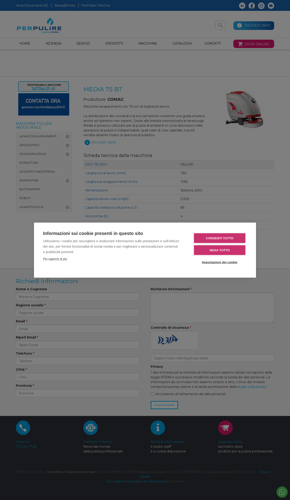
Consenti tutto (219, 238)
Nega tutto (220, 250)
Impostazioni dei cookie (219, 262)
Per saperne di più (55, 259)
